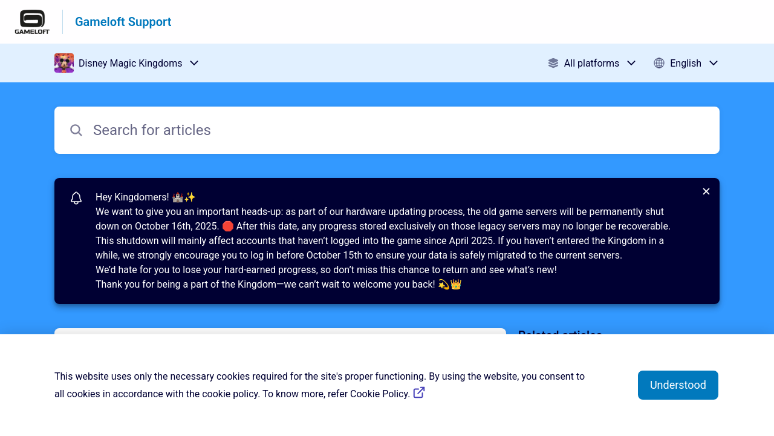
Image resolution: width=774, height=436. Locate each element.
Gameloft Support (123, 22)
